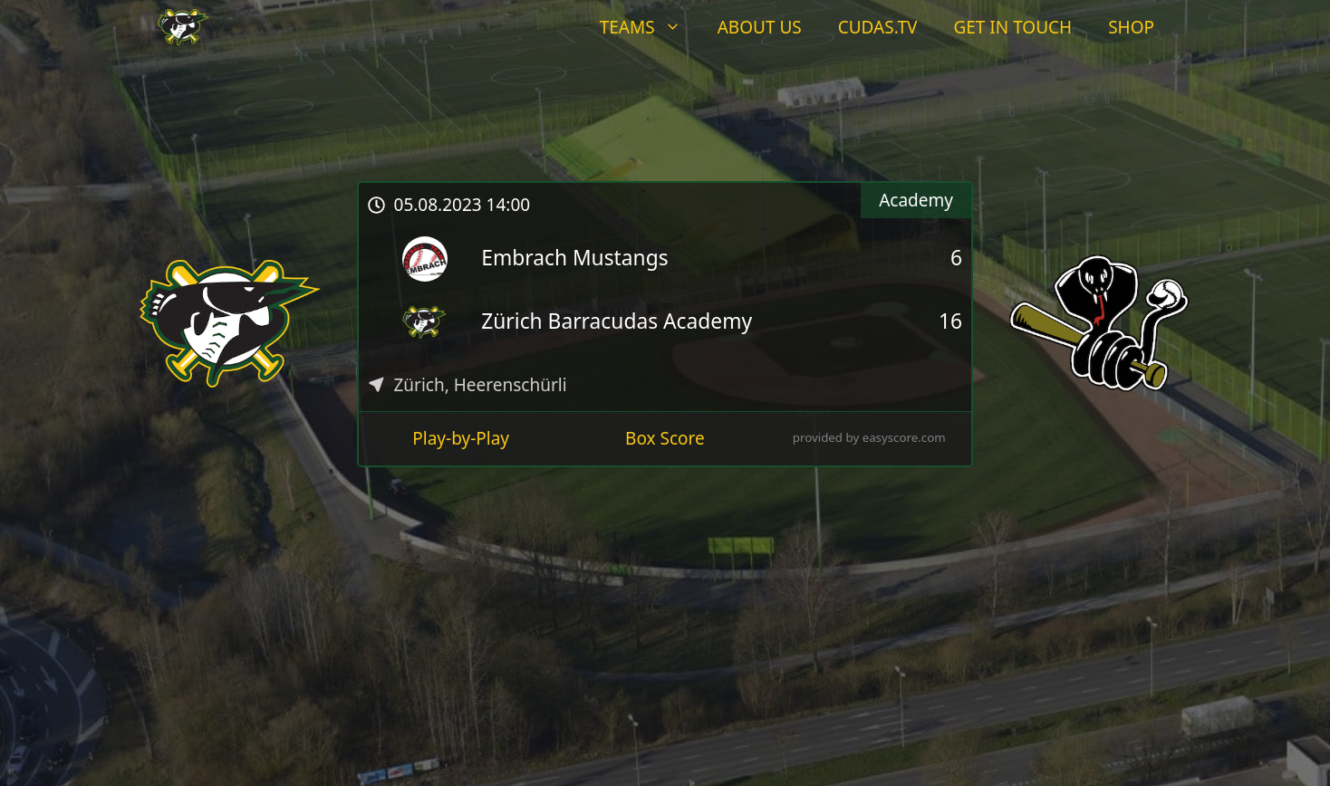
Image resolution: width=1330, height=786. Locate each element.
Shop (1131, 27)
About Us (760, 27)
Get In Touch (1012, 27)
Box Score (665, 438)
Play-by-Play (460, 438)
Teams (649, 27)
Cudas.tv (878, 27)
